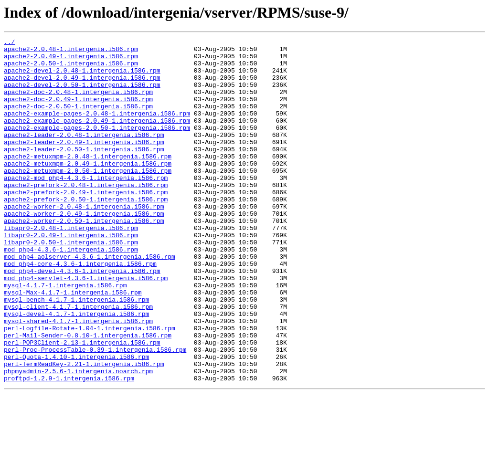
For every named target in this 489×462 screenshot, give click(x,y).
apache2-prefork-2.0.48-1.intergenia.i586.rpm (86, 214)
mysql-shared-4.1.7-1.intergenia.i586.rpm (78, 378)
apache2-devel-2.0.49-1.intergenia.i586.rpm (82, 86)
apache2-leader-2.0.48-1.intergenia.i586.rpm (84, 154)
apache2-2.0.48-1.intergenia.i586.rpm (71, 51)
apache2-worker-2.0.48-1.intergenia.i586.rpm (84, 240)
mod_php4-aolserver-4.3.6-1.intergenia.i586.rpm (89, 300)
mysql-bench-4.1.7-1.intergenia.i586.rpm (76, 352)
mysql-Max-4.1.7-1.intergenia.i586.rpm (73, 343)
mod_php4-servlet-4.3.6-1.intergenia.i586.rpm (86, 326)
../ (9, 43)
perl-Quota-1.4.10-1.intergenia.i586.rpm (76, 421)
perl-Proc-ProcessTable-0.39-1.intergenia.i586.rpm (95, 412)
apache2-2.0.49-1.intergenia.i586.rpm (71, 60)
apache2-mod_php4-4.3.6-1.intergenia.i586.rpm (86, 206)
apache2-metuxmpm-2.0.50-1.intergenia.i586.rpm (87, 197)
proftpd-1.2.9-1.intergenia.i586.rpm (69, 446)
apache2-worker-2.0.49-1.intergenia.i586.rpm (84, 249)
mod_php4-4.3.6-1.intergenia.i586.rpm (71, 292)
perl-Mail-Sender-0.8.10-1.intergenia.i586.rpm (87, 395)
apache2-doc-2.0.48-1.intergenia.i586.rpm (78, 103)
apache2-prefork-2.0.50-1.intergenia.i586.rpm (86, 232)
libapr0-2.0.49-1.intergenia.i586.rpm (71, 275)
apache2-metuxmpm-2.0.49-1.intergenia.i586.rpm (87, 189)
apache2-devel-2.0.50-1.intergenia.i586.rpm (82, 94)
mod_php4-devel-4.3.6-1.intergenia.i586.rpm (82, 318)
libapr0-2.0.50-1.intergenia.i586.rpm (71, 283)
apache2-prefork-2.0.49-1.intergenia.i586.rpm (86, 223)
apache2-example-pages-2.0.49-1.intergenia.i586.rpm (97, 137)
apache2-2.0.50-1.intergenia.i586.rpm (71, 68)
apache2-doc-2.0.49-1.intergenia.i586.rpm (78, 111)
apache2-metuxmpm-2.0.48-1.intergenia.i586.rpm (87, 180)
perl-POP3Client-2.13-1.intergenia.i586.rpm (82, 403)
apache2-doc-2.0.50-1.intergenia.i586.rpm (78, 120)
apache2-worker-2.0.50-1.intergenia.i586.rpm (84, 257)
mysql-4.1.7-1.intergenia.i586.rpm (65, 335)
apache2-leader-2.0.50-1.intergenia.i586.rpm (84, 172)
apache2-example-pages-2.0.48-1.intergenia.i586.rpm (97, 129)
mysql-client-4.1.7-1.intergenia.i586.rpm (78, 361)
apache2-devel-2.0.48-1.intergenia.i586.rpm (82, 77)
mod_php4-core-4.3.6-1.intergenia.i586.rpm (80, 309)
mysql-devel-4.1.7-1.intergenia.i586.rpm (76, 369)
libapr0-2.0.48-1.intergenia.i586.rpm (71, 266)
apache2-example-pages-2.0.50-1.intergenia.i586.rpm (97, 146)
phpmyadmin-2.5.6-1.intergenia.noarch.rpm (78, 438)
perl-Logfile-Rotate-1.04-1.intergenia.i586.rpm (89, 386)
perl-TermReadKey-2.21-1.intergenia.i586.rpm (84, 429)
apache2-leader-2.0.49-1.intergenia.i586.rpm (84, 163)
